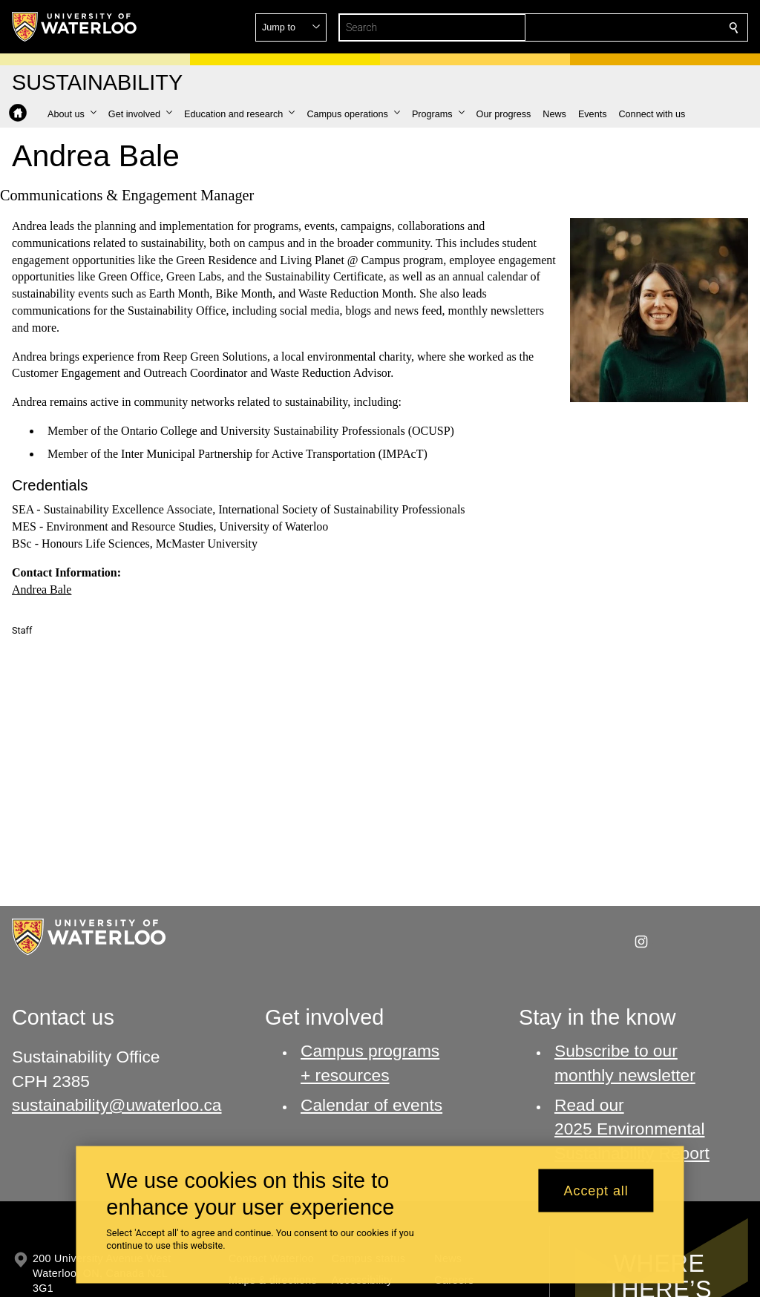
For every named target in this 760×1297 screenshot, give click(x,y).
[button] (626, 27)
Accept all (596, 1190)
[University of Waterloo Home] (75, 27)
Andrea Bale (41, 588)
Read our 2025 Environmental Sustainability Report (632, 1129)
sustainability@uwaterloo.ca (117, 1104)
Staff (22, 630)
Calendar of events (371, 1104)
